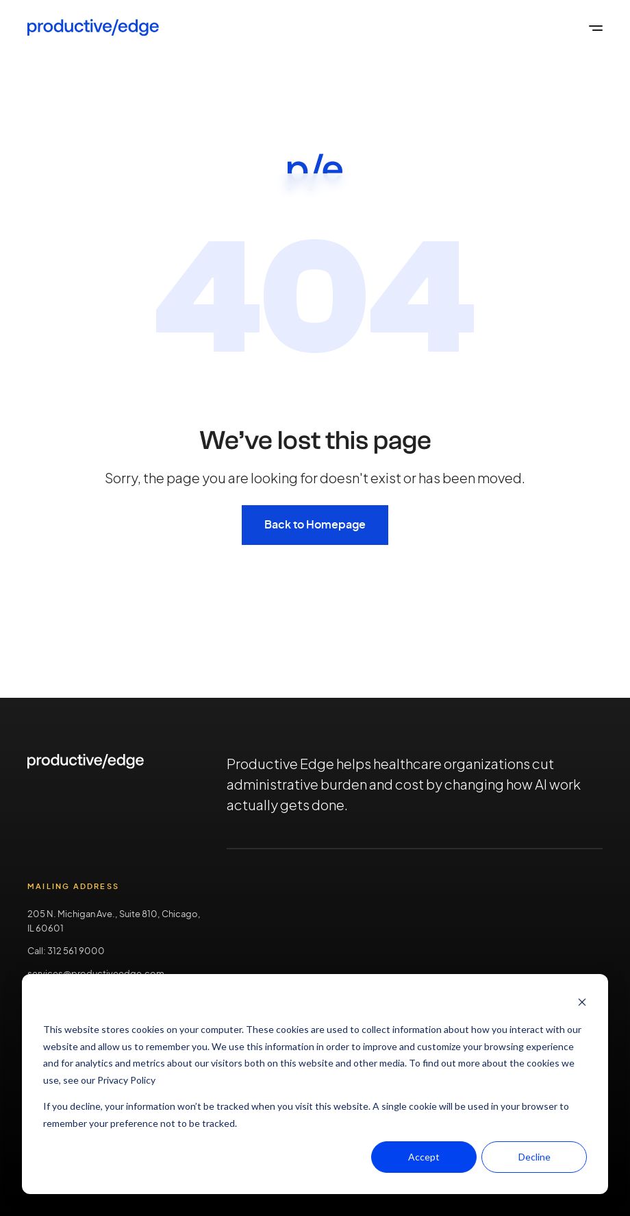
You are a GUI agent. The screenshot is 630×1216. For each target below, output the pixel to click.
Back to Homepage (315, 525)
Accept (424, 1157)
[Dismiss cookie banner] (582, 1003)
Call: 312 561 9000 (66, 951)
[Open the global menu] (596, 27)
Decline (534, 1157)
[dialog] (315, 1084)
